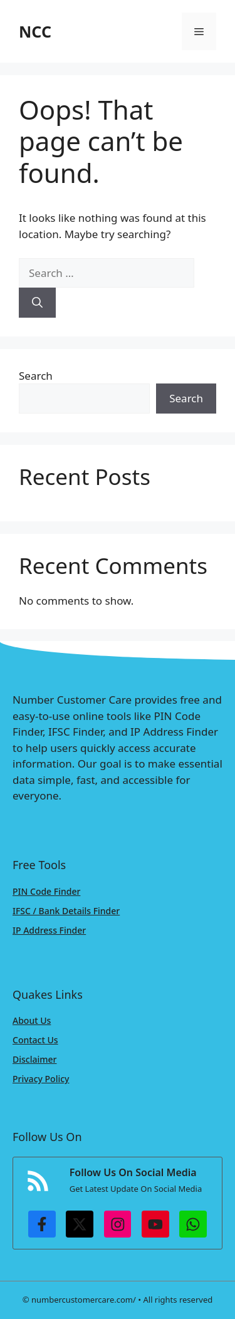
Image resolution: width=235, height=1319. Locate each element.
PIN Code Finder (46, 891)
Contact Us (35, 1040)
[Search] (37, 303)
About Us (32, 1020)
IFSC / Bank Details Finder (66, 911)
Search (36, 375)
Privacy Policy (41, 1079)
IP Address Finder (49, 930)
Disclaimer (34, 1059)
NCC (35, 31)
